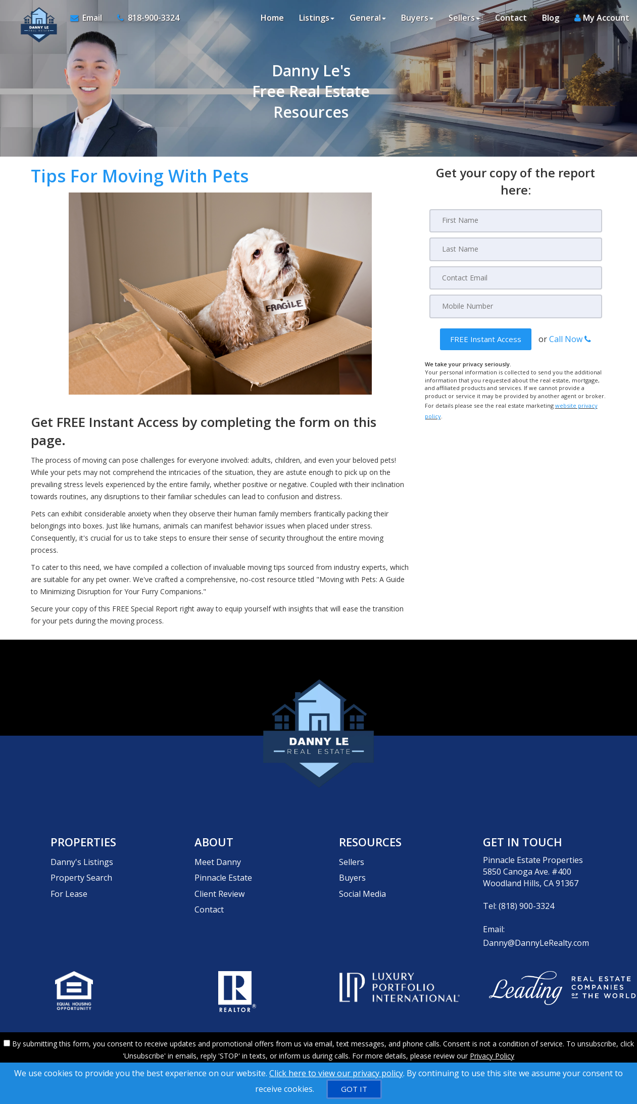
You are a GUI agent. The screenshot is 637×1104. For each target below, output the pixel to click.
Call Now (570, 338)
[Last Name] (515, 249)
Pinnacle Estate (223, 871)
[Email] (515, 277)
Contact (511, 20)
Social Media (362, 883)
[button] (485, 338)
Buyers (352, 871)
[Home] (34, 20)
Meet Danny (217, 860)
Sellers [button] (464, 20)
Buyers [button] (417, 20)
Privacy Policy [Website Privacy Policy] (492, 1051)
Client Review (219, 883)
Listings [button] (316, 20)
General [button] (368, 20)
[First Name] (515, 220)
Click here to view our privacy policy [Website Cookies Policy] (336, 1073)
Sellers (351, 860)
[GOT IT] (354, 1089)
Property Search (81, 871)
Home (272, 20)
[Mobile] (515, 305)
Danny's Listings (82, 860)
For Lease (69, 883)
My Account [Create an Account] (601, 20)
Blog (550, 20)
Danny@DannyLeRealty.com (536, 940)
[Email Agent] (87, 20)
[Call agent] (142, 20)
